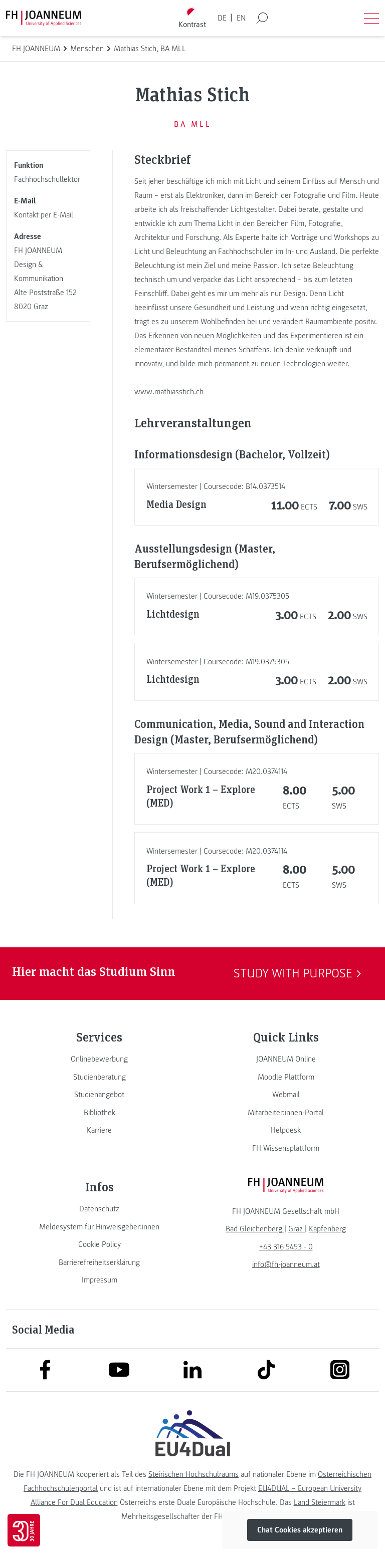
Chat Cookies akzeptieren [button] (299, 1530)
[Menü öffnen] (371, 18)
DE (222, 18)
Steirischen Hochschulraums (193, 1474)
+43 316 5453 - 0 (286, 1247)
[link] (99, 1059)
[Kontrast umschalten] (192, 18)
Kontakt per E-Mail (43, 215)
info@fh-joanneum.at (286, 1264)
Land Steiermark (319, 1502)
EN (241, 18)
